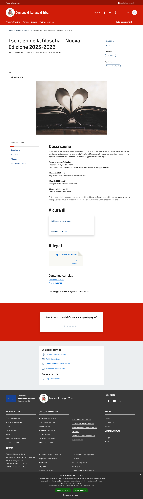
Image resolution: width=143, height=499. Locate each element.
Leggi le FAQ (43, 466)
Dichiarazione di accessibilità (83, 470)
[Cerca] (134, 12)
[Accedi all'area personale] (126, 3)
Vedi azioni (111, 46)
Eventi (107, 441)
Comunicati (109, 422)
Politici (8, 434)
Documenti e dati (12, 442)
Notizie (26, 30)
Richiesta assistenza (46, 470)
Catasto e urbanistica (47, 438)
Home (10, 30)
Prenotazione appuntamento (50, 454)
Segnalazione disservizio (48, 458)
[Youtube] (109, 12)
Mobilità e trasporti (46, 442)
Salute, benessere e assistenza (83, 435)
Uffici (8, 426)
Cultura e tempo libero (47, 422)
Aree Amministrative (14, 422)
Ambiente (75, 431)
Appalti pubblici (44, 434)
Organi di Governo (13, 418)
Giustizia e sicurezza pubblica (83, 423)
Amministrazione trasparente (83, 454)
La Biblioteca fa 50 (56, 279)
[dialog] (71, 485)
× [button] (140, 474)
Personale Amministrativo (16, 438)
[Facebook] (103, 12)
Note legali (76, 466)
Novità (18, 30)
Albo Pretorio (77, 458)
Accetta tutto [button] (62, 490)
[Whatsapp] (114, 12)
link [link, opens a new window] (93, 485)
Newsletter (43, 462)
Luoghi (107, 437)
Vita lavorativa (44, 426)
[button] (71, 495)
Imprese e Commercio (47, 430)
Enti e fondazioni (12, 430)
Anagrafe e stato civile (47, 418)
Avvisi (107, 426)
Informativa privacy (79, 462)
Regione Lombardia (13, 3)
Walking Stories (55, 282)
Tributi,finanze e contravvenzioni (84, 427)
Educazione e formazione (81, 419)
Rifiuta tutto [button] (80, 490)
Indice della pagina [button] (17, 143)
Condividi (110, 41)
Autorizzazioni (77, 439)
